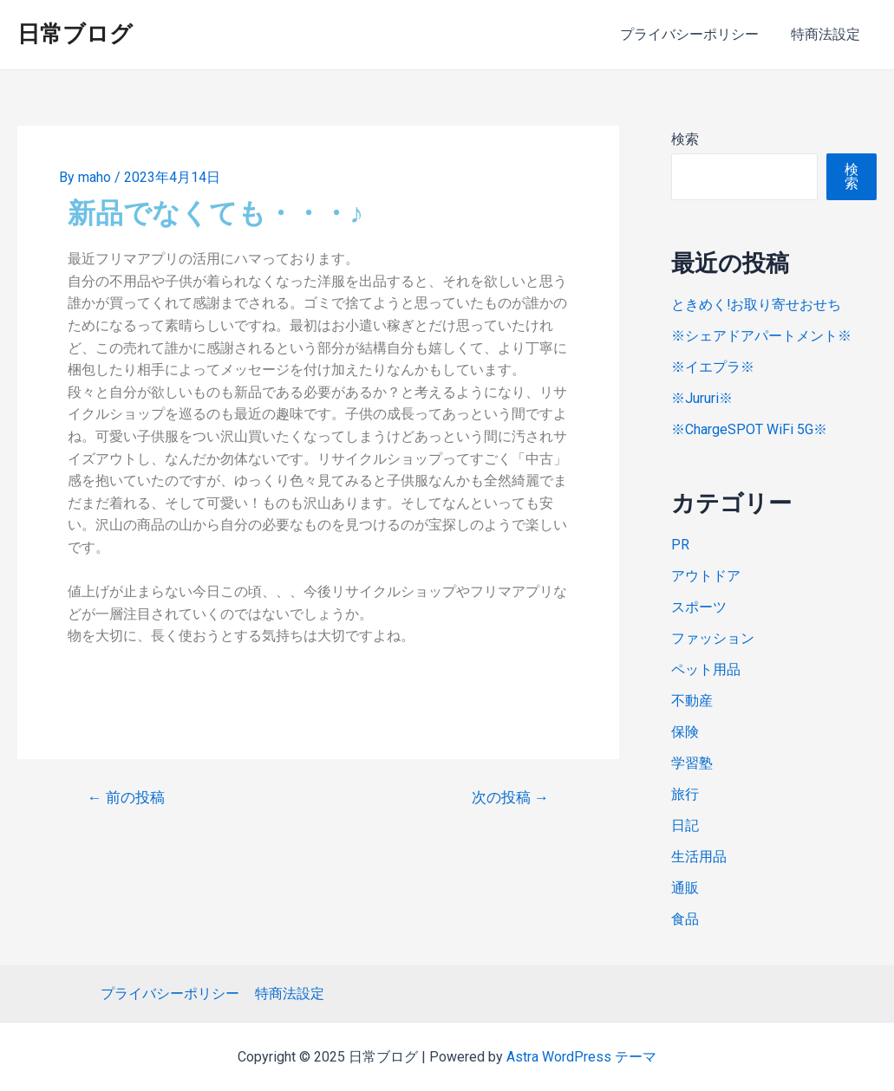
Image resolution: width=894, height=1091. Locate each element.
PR (680, 544)
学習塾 (692, 763)
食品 (685, 919)
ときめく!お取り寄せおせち (756, 304)
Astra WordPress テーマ (581, 1057)
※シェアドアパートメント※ (761, 336)
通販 (685, 888)
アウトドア (706, 576)
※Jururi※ (702, 398)
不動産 (692, 700)
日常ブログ (75, 34)
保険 (685, 732)
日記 (685, 825)
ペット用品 (706, 669)
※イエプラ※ (712, 367)
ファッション (712, 638)
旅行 (685, 794)
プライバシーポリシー (696, 34)
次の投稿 (510, 797)
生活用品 (699, 856)
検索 (685, 139)
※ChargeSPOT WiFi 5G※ (749, 429)
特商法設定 (828, 34)
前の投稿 (126, 797)
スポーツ (699, 607)
